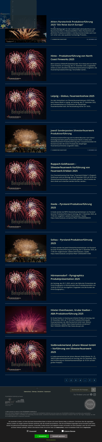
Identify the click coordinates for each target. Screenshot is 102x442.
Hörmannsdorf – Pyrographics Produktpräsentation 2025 (69, 277)
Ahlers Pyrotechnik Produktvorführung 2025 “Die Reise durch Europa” (72, 23)
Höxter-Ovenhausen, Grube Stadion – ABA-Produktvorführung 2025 (73, 311)
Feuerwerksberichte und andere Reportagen (65, 18)
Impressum (47, 391)
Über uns (76, 414)
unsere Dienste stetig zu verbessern (64, 421)
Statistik (49, 431)
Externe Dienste (68, 431)
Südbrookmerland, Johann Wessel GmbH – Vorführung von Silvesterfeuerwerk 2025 (71, 348)
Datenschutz (27, 391)
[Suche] (93, 390)
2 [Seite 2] (71, 380)
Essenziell (31, 431)
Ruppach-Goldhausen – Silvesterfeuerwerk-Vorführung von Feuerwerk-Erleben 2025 (72, 167)
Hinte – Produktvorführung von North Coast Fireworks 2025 (73, 57)
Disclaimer (40, 391)
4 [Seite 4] (80, 380)
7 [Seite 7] (89, 380)
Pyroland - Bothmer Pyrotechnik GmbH (63, 127)
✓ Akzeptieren (41, 436)
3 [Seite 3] (75, 380)
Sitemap (34, 391)
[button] (95, 4)
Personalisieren (51, 440)
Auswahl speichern (59, 436)
